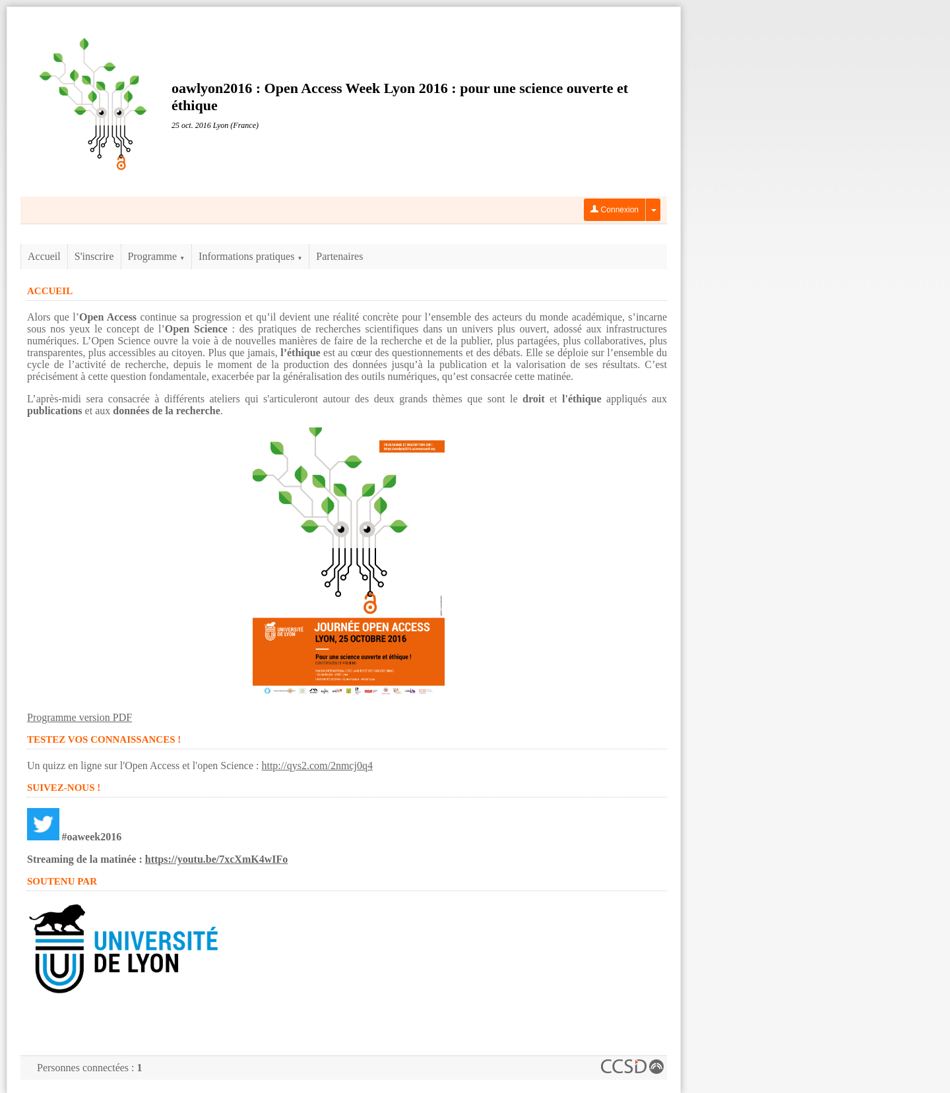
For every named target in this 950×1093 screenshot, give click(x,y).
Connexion (614, 209)
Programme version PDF (79, 717)
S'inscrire (94, 256)
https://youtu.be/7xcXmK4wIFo (216, 859)
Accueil (44, 256)
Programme (156, 256)
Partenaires (339, 256)
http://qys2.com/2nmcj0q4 (316, 765)
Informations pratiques (250, 256)
